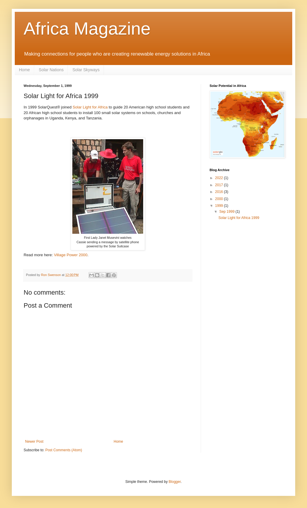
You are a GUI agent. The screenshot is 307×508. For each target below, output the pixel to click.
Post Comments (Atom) (63, 450)
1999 (219, 206)
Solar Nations (51, 69)
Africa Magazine (87, 28)
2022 (219, 178)
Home (24, 69)
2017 (219, 185)
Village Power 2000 (70, 255)
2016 (219, 192)
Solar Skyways (85, 69)
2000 (219, 199)
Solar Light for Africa (90, 107)
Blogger (175, 482)
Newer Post (34, 441)
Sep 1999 (227, 212)
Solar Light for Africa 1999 (238, 218)
